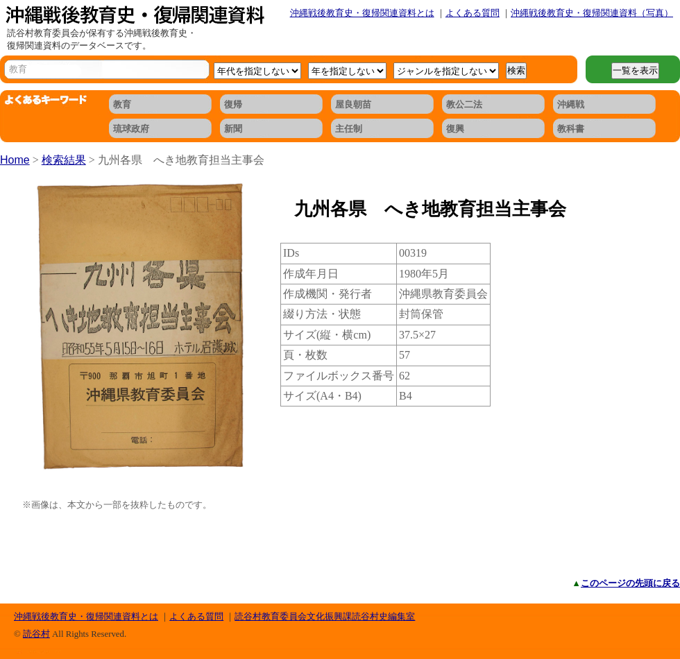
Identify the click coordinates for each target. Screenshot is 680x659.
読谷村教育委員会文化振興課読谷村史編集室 (325, 616)
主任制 (348, 128)
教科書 (570, 128)
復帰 (233, 104)
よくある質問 (472, 13)
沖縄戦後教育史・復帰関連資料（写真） (592, 13)
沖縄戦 (570, 104)
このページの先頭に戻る (630, 583)
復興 (455, 128)
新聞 (233, 128)
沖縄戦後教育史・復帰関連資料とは (362, 13)
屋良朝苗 (353, 104)
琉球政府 (131, 128)
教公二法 (464, 104)
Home (15, 160)
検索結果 (64, 160)
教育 (122, 104)
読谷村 (36, 633)
